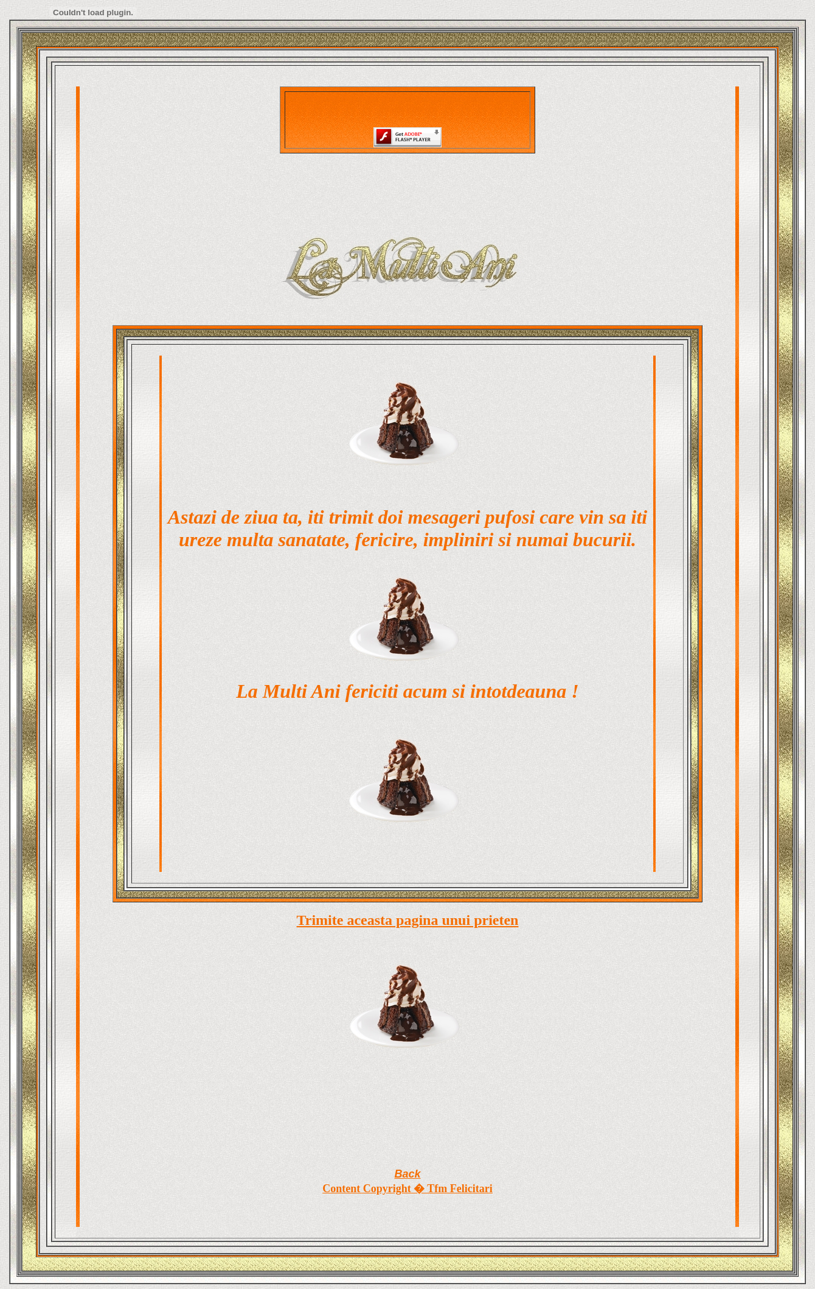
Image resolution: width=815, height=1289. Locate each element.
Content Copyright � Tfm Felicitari (407, 1188)
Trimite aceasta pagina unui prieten (408, 920)
